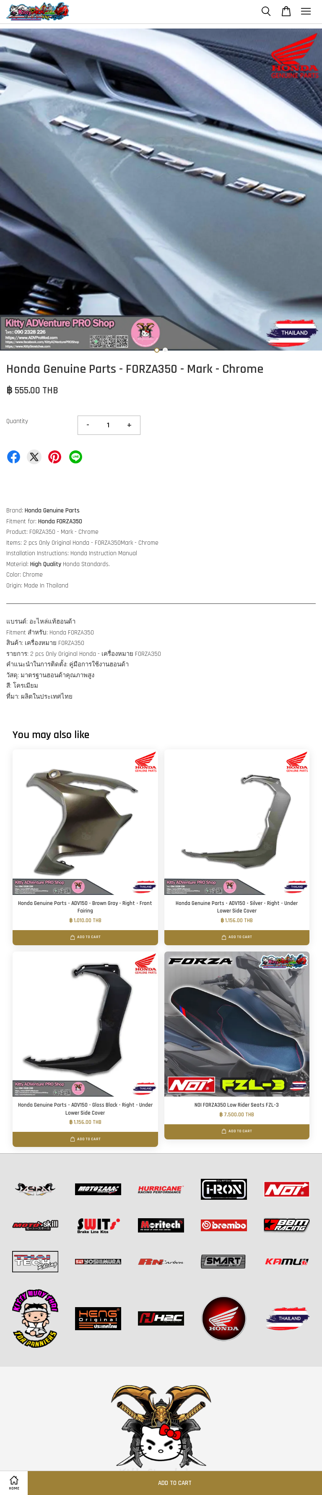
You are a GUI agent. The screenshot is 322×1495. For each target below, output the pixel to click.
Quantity (17, 421)
